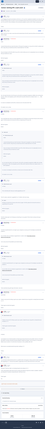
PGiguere (30, 408)
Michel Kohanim (6, 38)
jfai (6, 408)
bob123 (4, 408)
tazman (38, 408)
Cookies (22, 425)
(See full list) (40, 405)
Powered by (27, 427)
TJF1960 (5, 311)
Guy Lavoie (35, 408)
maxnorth (16, 408)
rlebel (4, 11)
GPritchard (12, 408)
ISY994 (14, 11)
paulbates (20, 408)
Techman (23, 408)
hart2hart (27, 408)
